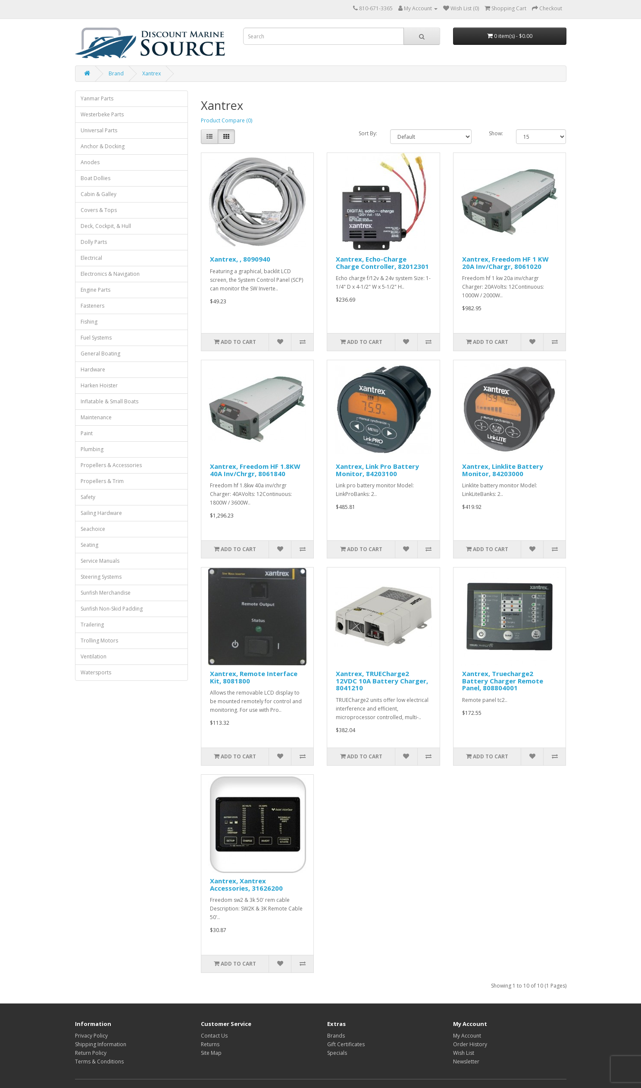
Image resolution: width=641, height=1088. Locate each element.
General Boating (100, 353)
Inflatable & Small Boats (109, 401)
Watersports (96, 672)
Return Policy (90, 1053)
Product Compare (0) (226, 120)
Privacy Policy (91, 1035)
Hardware (93, 369)
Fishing (89, 321)
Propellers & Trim (102, 481)
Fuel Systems (96, 337)
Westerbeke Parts (102, 114)
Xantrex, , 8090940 (240, 259)
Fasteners (92, 305)
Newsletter (466, 1061)
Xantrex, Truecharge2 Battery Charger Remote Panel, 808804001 (502, 680)
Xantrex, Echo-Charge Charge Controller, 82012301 (382, 263)
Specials (337, 1053)
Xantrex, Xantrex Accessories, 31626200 (246, 884)
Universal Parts (99, 130)
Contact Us (214, 1035)
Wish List (463, 1053)
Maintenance (96, 417)
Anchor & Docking (103, 146)
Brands (336, 1035)
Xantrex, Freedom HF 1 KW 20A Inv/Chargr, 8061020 (505, 263)
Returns (210, 1044)
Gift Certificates (346, 1044)
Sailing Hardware (101, 513)
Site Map (211, 1053)
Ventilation (93, 656)
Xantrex (151, 73)
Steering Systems (101, 576)
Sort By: (368, 133)
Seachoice (93, 529)
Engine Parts (95, 289)
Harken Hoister (99, 385)
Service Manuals (100, 560)
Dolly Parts (94, 242)
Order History (470, 1044)
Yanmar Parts (97, 98)
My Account (467, 1035)
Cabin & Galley (98, 194)
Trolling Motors (99, 640)
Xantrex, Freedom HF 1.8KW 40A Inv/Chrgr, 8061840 (255, 470)
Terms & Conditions (99, 1061)
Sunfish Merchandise (106, 592)
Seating (89, 545)
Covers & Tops (99, 210)
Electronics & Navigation (110, 273)
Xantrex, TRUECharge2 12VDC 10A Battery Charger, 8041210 (382, 680)
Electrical (91, 258)
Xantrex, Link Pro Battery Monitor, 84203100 (377, 470)
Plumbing (92, 449)
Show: (496, 133)
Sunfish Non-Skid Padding (112, 608)
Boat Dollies (95, 178)
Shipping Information (100, 1044)
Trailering (92, 624)
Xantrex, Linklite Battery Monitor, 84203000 (502, 470)
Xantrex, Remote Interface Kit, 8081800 (253, 677)
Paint (87, 433)
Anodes (90, 162)
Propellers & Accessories (111, 465)
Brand (116, 73)
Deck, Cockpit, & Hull (106, 226)
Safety (88, 497)
